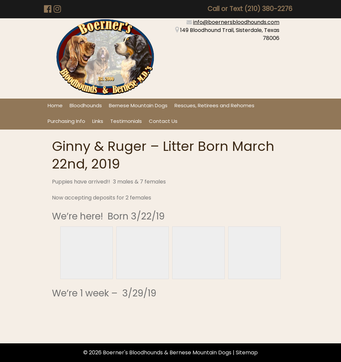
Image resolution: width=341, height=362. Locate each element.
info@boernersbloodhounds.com (236, 22)
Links (97, 121)
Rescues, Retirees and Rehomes (214, 105)
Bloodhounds (86, 105)
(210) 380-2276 (268, 8)
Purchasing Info (66, 121)
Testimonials (126, 121)
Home (55, 105)
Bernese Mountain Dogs (138, 105)
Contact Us (163, 121)
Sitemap (247, 352)
